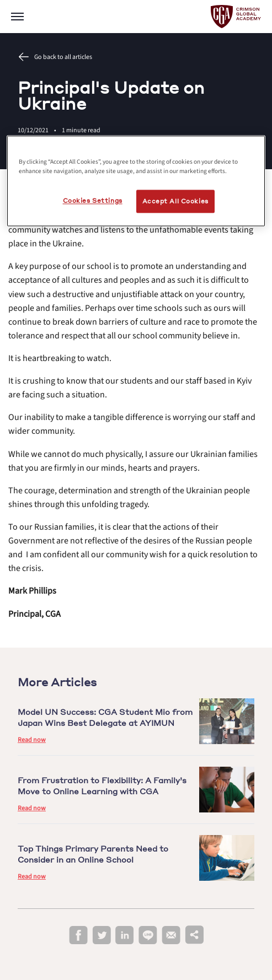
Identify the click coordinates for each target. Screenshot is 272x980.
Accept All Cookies (175, 201)
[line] (147, 935)
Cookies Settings (92, 200)
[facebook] (78, 935)
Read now (32, 740)
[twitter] (101, 935)
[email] (171, 935)
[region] (136, 181)
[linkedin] (124, 935)
